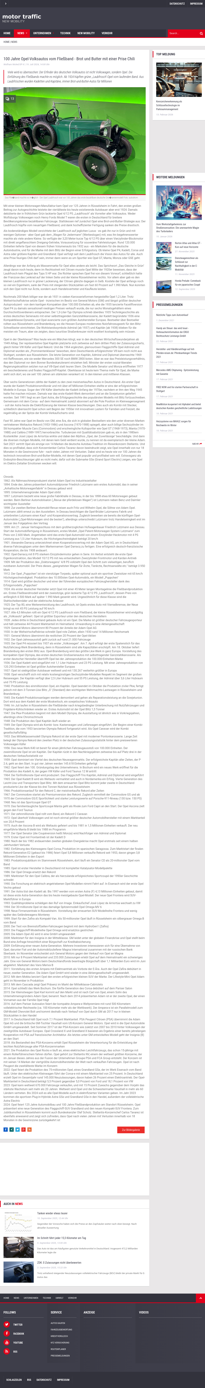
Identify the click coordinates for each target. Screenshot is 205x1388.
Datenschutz (177, 3)
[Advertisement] (74, 1169)
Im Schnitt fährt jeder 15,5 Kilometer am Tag (61, 1238)
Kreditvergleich (59, 1336)
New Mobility (86, 33)
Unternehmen (42, 33)
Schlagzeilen (14, 1379)
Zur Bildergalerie (131, 1130)
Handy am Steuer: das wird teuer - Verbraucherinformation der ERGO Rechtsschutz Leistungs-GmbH (172, 332)
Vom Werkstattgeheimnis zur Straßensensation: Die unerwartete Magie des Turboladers (177, 228)
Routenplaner (58, 1349)
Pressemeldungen (60, 1355)
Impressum (63, 1379)
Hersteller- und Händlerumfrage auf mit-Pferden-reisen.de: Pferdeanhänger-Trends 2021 (176, 353)
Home (7, 33)
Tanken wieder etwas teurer (52, 1213)
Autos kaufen (58, 1323)
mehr (195, 444)
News (20, 33)
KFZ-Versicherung (60, 1342)
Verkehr (107, 33)
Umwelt (60, 1298)
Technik (65, 33)
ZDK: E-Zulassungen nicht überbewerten (59, 1262)
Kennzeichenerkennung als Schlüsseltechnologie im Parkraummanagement (169, 105)
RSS (29, 1379)
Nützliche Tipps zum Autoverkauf (172, 315)
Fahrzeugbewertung (61, 1329)
